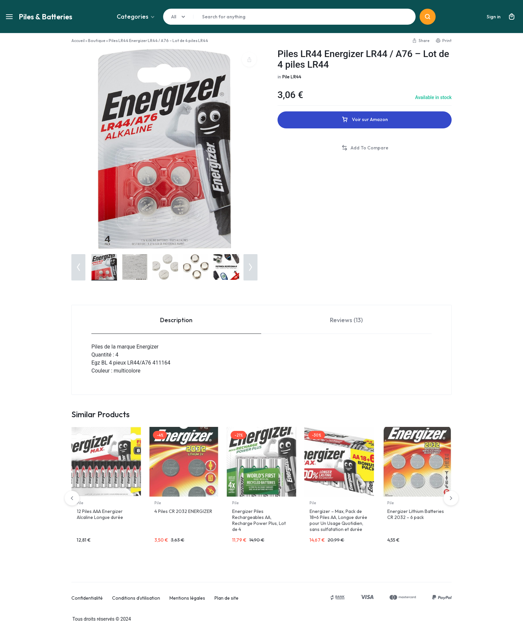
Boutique (96, 40)
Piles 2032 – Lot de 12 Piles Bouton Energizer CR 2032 (182, 514)
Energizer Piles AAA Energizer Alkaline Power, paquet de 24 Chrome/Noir (105, 517)
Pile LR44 (292, 77)
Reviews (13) (346, 320)
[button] (78, 267)
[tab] (176, 319)
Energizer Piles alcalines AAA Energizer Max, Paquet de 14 (338, 517)
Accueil (78, 40)
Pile (80, 503)
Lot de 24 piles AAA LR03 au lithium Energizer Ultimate (416, 514)
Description (176, 320)
